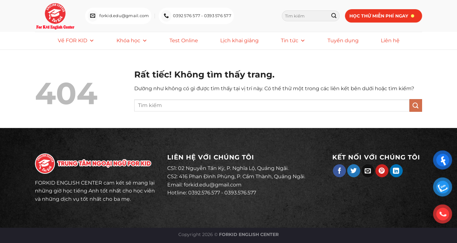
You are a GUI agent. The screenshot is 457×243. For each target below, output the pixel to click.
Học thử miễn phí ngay (378, 16)
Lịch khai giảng (239, 40)
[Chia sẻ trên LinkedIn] (396, 170)
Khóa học (131, 41)
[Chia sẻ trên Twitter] (353, 170)
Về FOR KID (76, 41)
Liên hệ (390, 40)
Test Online (183, 40)
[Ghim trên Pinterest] (381, 170)
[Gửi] (333, 15)
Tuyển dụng (343, 40)
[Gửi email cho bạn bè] (367, 170)
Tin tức (293, 41)
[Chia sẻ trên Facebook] (339, 170)
